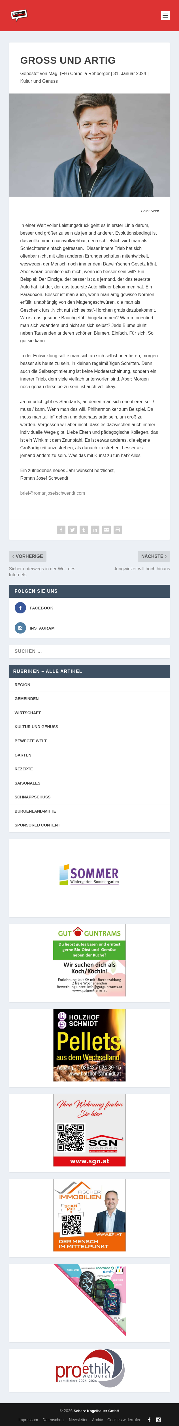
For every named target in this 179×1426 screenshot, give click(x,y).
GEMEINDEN (27, 698)
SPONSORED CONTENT (37, 825)
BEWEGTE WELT (31, 741)
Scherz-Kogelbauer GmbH (96, 1411)
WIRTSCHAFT (28, 713)
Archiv (97, 1420)
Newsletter (78, 1420)
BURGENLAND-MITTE (35, 811)
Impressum (28, 1420)
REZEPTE (24, 769)
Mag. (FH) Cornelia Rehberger (79, 73)
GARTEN (23, 755)
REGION (22, 685)
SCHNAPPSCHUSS (33, 797)
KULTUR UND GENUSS (36, 726)
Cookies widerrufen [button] (124, 1420)
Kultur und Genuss (39, 81)
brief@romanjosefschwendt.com (52, 493)
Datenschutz (53, 1420)
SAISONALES (28, 783)
